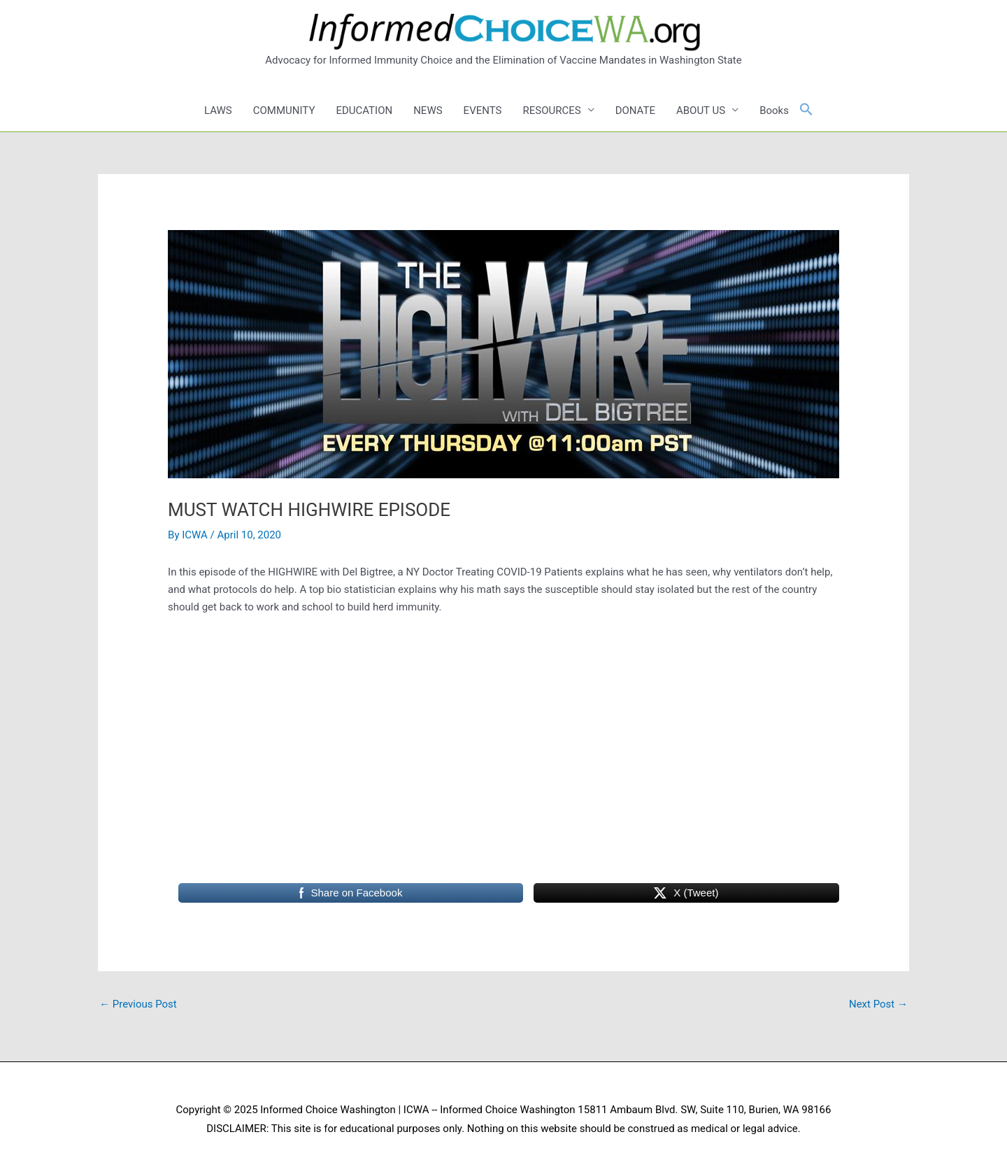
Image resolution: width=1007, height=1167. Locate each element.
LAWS (218, 110)
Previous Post (138, 1004)
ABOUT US (700, 110)
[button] (806, 110)
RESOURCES (551, 110)
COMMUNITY (284, 110)
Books (774, 110)
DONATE (635, 110)
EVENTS (483, 110)
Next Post (878, 1004)
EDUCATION (364, 110)
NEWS (427, 110)
